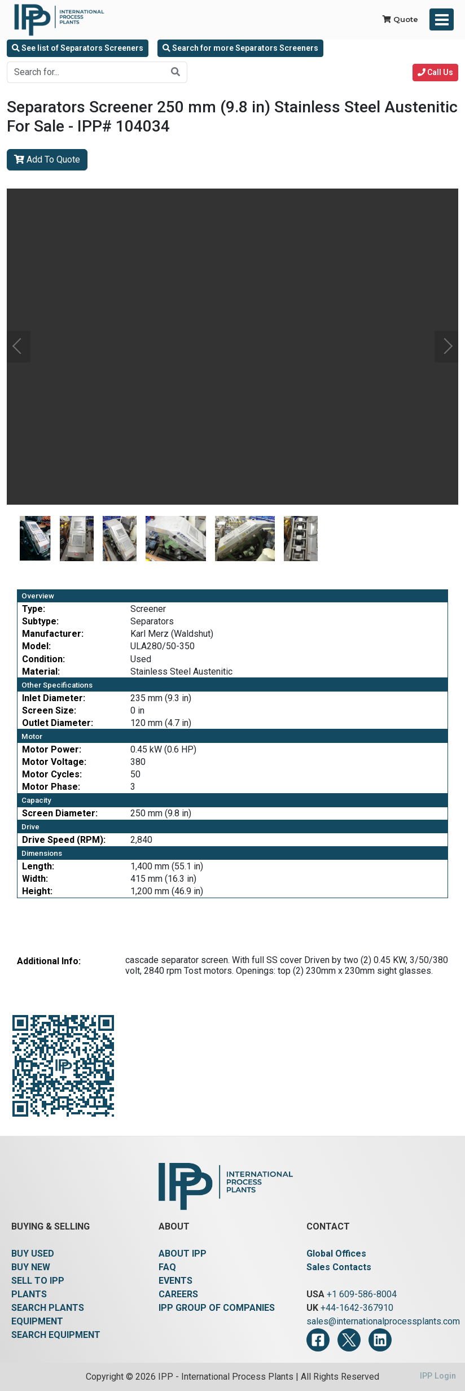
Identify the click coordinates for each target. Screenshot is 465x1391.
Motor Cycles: (52, 774)
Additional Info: (49, 961)
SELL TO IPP (37, 1280)
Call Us (435, 72)
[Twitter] (349, 1339)
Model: (36, 646)
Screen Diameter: (60, 813)
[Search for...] (86, 72)
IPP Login (438, 1376)
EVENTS (175, 1280)
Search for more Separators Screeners (240, 48)
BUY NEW (30, 1267)
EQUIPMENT (37, 1321)
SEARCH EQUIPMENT (55, 1334)
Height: (37, 891)
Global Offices (336, 1253)
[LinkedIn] (380, 1339)
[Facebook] (318, 1339)
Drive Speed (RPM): (64, 839)
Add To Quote (47, 159)
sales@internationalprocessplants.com (383, 1321)
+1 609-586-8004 (362, 1294)
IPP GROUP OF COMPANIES (217, 1307)
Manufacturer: (53, 633)
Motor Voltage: (54, 761)
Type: (33, 608)
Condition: (43, 659)
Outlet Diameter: (57, 723)
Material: (41, 671)
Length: (38, 866)
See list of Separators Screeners (77, 48)
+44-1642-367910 (357, 1307)
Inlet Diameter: (53, 698)
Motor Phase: (51, 786)
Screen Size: (49, 710)
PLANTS (29, 1294)
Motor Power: (51, 749)
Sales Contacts (338, 1267)
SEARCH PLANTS (47, 1307)
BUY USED (32, 1253)
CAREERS (178, 1294)
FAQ (167, 1267)
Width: (35, 878)
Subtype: (40, 621)
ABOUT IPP (183, 1253)
